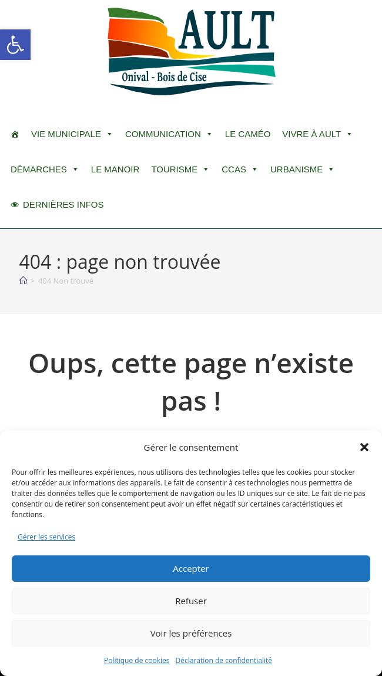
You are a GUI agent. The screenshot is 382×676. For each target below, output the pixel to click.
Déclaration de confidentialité (224, 660)
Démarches (45, 169)
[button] (15, 44)
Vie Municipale (72, 134)
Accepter (191, 568)
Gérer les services (46, 537)
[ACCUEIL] (15, 134)
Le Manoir (115, 169)
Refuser (191, 601)
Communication (169, 134)
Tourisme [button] (180, 169)
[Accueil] (23, 280)
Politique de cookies (137, 660)
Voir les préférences (191, 633)
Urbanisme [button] (302, 169)
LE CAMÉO (248, 134)
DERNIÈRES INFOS (63, 204)
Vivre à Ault (317, 134)
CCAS (240, 169)
